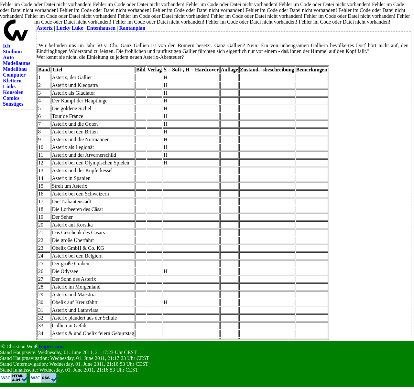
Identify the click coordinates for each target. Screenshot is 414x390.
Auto (8, 57)
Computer (14, 75)
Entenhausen (101, 28)
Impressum (51, 346)
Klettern (12, 80)
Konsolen (13, 92)
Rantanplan (132, 28)
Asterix (45, 28)
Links (9, 86)
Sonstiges (13, 104)
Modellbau (15, 69)
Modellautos (16, 63)
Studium (12, 51)
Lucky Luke (69, 28)
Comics (11, 98)
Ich (6, 45)
